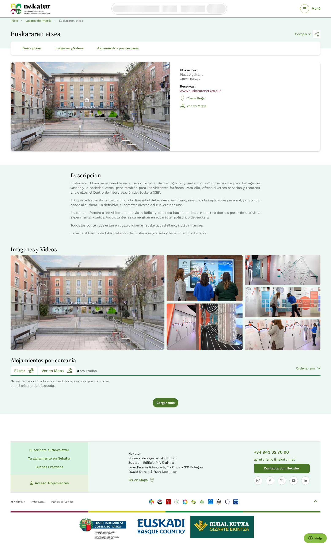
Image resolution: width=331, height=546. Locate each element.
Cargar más (165, 403)
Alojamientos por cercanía (118, 48)
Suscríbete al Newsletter (49, 450)
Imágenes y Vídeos (69, 48)
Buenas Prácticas (49, 467)
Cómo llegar (193, 98)
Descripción (31, 48)
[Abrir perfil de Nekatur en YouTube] (293, 480)
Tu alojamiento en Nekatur (49, 458)
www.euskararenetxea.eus (200, 91)
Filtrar (24, 370)
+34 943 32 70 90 (271, 452)
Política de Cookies (62, 501)
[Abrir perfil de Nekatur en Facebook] (270, 480)
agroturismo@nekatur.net (274, 459)
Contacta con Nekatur (282, 468)
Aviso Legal (37, 501)
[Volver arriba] (315, 501)
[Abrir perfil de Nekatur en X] (282, 480)
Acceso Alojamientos (49, 483)
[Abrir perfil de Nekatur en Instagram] (258, 480)
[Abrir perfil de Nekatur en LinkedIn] (305, 480)
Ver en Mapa (193, 105)
